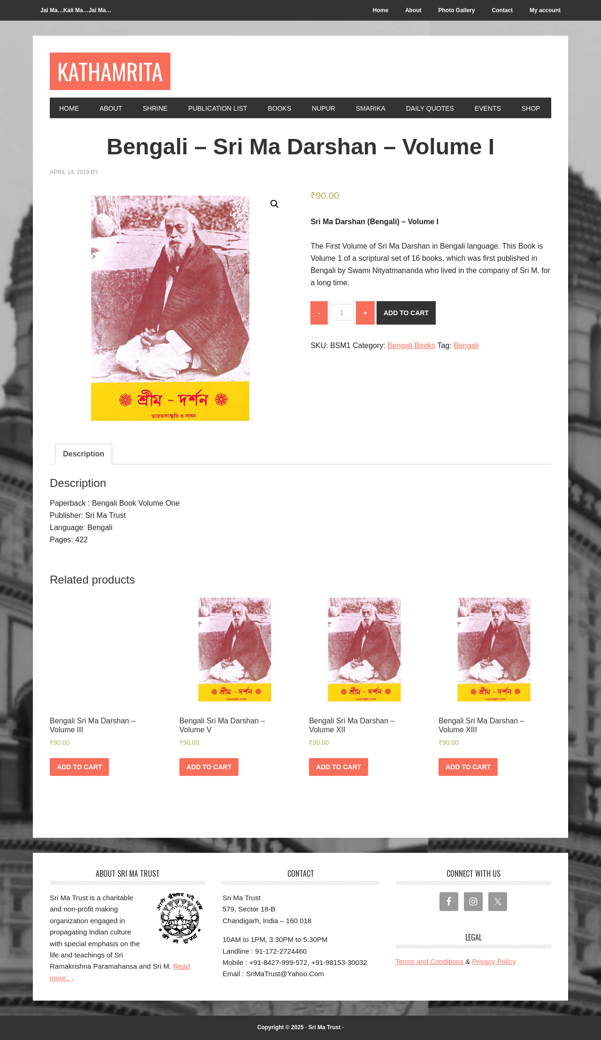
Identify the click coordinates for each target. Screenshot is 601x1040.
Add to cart (406, 313)
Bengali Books (411, 345)
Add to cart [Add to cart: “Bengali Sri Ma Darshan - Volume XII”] (338, 767)
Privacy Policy (494, 961)
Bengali (466, 345)
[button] (274, 204)
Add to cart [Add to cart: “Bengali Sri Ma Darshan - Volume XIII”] (468, 767)
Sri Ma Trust (324, 1027)
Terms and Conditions (429, 961)
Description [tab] (83, 454)
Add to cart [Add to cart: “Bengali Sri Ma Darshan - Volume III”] (79, 767)
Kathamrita (110, 71)
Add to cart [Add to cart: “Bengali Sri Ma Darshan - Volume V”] (208, 767)
